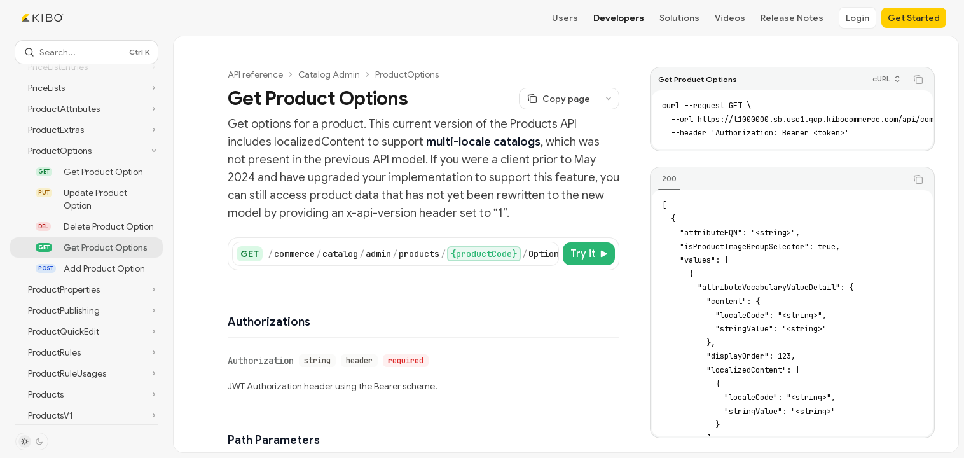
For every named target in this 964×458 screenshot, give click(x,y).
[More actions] (608, 98)
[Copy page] (558, 98)
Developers (618, 18)
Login (857, 18)
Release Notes (792, 18)
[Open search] (86, 52)
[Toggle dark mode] (31, 441)
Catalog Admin (329, 74)
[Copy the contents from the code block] (918, 79)
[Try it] (589, 253)
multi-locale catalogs (483, 142)
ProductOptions (407, 74)
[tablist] (778, 179)
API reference (255, 74)
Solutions (679, 18)
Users (565, 18)
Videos (730, 18)
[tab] (669, 178)
